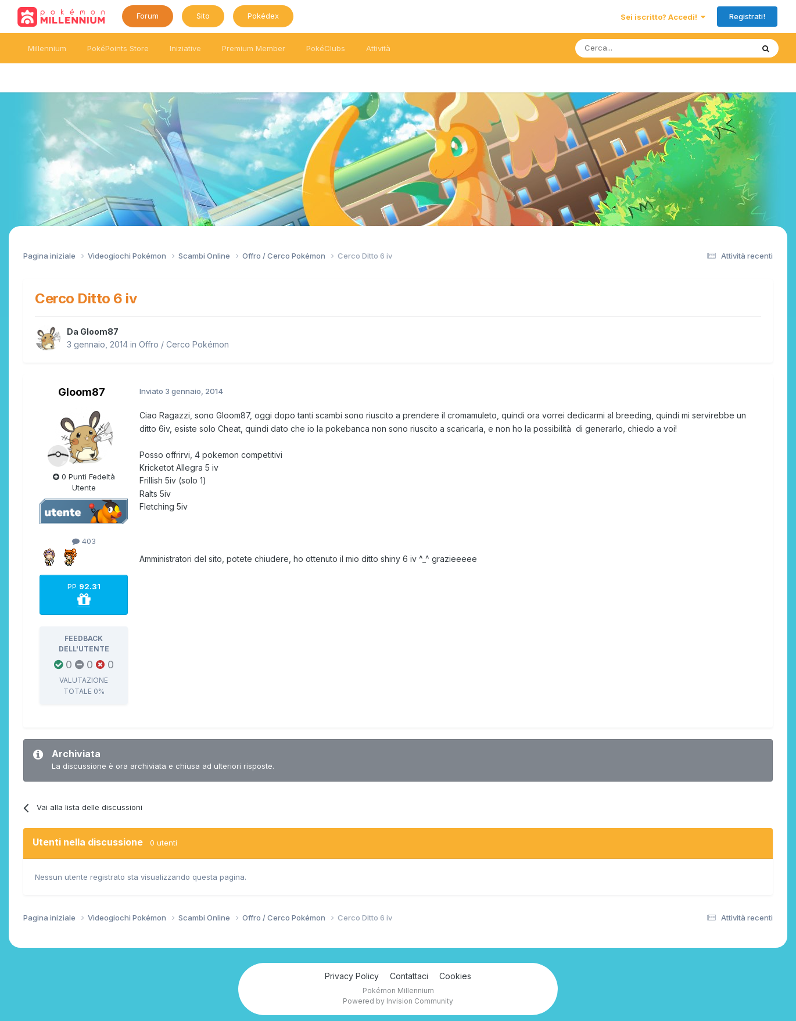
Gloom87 (99, 331)
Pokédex (263, 15)
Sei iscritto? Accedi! (663, 17)
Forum (148, 15)
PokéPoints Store (118, 48)
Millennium (47, 48)
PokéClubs (325, 48)
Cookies (455, 976)
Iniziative (185, 48)
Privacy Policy (352, 976)
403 (84, 541)
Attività (378, 48)
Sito (203, 15)
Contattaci (409, 976)
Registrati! (747, 16)
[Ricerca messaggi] (636, 48)
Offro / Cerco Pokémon (184, 344)
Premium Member (253, 48)
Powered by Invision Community (398, 1001)
